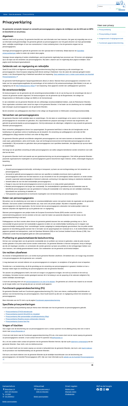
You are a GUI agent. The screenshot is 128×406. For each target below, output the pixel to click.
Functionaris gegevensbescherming (48, 300)
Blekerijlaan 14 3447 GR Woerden (10, 390)
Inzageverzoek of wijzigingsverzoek (111, 38)
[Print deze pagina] (92, 365)
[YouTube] (107, 390)
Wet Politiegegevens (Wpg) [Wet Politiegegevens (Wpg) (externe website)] (25, 86)
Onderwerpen (10, 8)
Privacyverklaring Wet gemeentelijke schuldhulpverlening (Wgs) (27, 316)
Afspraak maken (70, 392)
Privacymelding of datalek (108, 34)
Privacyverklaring (105, 30)
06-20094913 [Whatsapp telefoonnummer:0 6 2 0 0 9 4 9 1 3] (9, 397)
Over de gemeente (15, 14)
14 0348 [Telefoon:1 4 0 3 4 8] (8, 394)
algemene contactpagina (79, 342)
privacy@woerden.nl (18, 331)
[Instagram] (104, 390)
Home (5, 14)
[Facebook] (97, 390)
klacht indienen (87, 348)
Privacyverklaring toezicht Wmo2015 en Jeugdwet (23, 314)
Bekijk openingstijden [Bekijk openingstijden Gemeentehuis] (9, 401)
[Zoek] (123, 14)
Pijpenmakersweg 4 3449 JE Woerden (42, 390)
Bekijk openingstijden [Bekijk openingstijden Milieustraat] (41, 397)
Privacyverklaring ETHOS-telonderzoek (19, 312)
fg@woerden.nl (57, 338)
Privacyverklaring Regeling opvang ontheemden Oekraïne (25, 319)
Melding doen (69, 389)
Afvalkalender (70, 394)
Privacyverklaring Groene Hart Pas (17, 321)
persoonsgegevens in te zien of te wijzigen (40, 282)
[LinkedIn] (101, 390)
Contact (24, 8)
